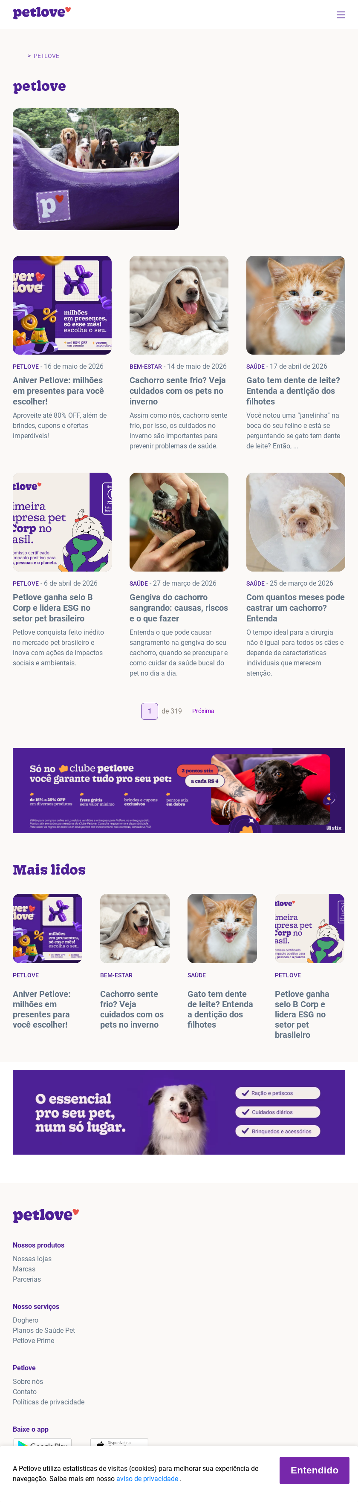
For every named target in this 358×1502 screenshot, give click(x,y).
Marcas (24, 1269)
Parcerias (27, 1279)
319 (176, 711)
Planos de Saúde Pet (44, 1330)
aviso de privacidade (148, 1479)
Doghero (25, 1320)
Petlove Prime (33, 1341)
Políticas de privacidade (48, 1402)
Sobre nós (28, 1382)
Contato (25, 1392)
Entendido (314, 1470)
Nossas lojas (32, 1259)
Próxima (203, 711)
